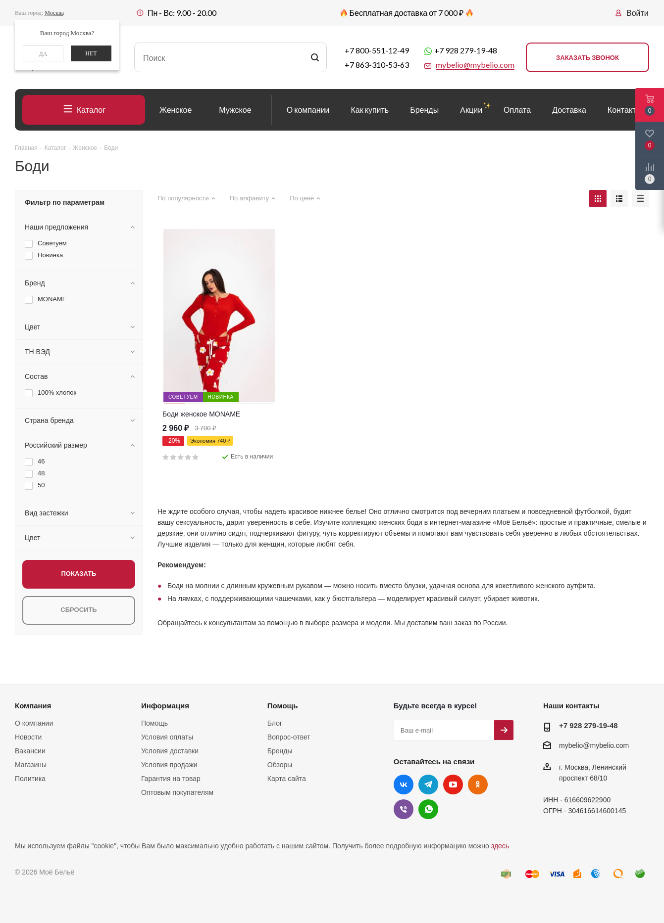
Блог (274, 723)
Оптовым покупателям (177, 792)
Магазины (31, 765)
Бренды (280, 751)
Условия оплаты (167, 737)
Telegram (428, 784)
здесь (500, 846)
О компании (34, 723)
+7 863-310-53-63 (377, 64)
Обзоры (280, 765)
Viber (403, 809)
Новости (28, 737)
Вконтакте (403, 784)
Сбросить (78, 609)
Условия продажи (169, 765)
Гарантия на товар (171, 779)
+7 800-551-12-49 (377, 50)
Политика (30, 779)
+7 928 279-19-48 (465, 50)
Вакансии (30, 751)
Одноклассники (478, 784)
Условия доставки (170, 751)
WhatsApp (428, 809)
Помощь (154, 723)
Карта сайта (286, 779)
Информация (165, 705)
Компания (33, 705)
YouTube (453, 784)
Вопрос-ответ (288, 737)
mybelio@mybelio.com (594, 745)
